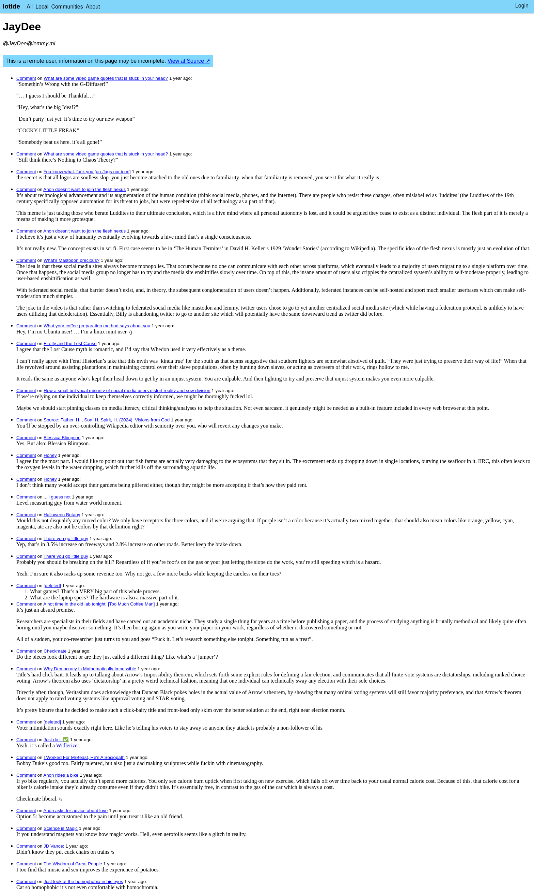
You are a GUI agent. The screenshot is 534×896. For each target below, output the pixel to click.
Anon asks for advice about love (75, 810)
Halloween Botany (62, 514)
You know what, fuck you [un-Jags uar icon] (87, 171)
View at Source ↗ (189, 61)
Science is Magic (61, 828)
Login (522, 6)
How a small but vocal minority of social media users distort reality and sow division (127, 390)
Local (41, 7)
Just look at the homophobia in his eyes (83, 881)
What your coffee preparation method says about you (97, 325)
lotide (11, 6)
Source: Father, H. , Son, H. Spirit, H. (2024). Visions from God (107, 419)
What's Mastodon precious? (71, 260)
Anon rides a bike (60, 775)
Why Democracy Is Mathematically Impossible (90, 668)
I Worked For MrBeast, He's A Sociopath (84, 757)
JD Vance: (54, 846)
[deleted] (52, 585)
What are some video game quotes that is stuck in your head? (106, 78)
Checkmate (55, 651)
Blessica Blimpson (62, 437)
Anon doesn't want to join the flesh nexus (84, 189)
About (93, 7)
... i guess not (57, 496)
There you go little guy (66, 538)
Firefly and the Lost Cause (70, 343)
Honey (50, 455)
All (30, 7)
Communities (67, 7)
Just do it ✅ (56, 739)
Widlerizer (67, 745)
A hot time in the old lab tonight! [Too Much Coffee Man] (99, 604)
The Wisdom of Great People (73, 863)
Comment (26, 78)
